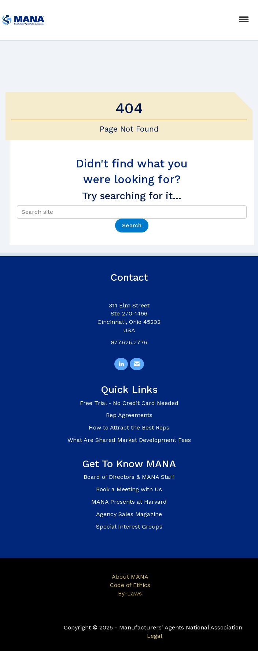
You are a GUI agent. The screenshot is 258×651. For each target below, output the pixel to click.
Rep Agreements (129, 415)
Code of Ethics (130, 585)
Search (131, 225)
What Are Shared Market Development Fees (129, 439)
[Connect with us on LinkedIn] (121, 364)
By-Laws (130, 593)
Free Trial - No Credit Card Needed (129, 403)
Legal (154, 635)
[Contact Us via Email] (137, 364)
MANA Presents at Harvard (129, 501)
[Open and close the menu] (151, 20)
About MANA (130, 576)
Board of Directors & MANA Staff (129, 476)
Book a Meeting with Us (129, 489)
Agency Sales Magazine (129, 514)
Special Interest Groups (129, 526)
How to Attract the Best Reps (129, 427)
